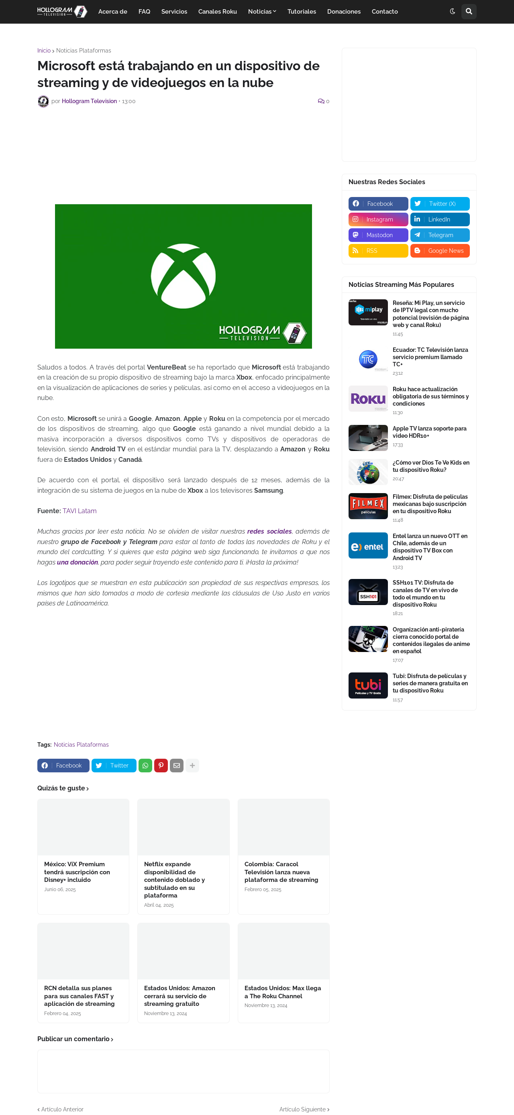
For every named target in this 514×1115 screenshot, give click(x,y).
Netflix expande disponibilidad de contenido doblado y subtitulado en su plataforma (174, 880)
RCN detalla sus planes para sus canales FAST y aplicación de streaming (79, 996)
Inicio (44, 50)
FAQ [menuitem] (144, 11)
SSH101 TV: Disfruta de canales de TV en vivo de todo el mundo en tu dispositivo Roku (425, 593)
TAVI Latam (80, 511)
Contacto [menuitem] (385, 11)
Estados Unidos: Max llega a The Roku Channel (283, 992)
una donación (77, 562)
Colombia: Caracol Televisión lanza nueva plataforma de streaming (281, 872)
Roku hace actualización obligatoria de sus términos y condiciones (431, 396)
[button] (452, 11)
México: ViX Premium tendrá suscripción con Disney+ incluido (77, 872)
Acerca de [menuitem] (112, 11)
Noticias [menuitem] (259, 11)
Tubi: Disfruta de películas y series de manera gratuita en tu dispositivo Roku (430, 683)
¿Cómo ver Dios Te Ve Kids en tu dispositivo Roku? (431, 466)
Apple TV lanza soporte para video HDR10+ (430, 432)
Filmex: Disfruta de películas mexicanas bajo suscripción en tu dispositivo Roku (430, 504)
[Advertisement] (183, 136)
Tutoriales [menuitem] (302, 11)
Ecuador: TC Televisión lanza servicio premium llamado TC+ (430, 357)
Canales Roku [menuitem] (217, 11)
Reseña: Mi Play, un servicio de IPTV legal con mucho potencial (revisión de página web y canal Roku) (431, 314)
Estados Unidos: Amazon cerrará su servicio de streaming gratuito (179, 996)
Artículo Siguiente (302, 1109)
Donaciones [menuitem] (344, 11)
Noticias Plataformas (83, 50)
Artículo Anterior (62, 1109)
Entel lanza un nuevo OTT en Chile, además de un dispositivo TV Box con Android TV (430, 547)
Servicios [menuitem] (174, 11)
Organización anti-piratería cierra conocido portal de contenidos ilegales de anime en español (431, 640)
